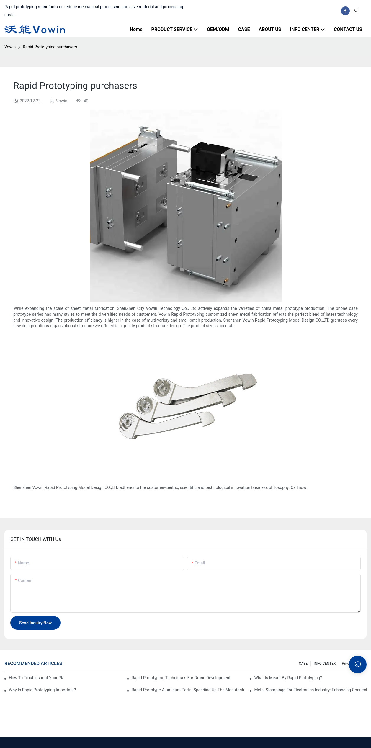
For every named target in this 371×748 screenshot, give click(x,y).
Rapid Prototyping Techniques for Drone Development (181, 677)
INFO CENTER (325, 664)
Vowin (10, 47)
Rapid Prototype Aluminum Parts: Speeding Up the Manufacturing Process (188, 690)
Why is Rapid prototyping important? (42, 690)
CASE (303, 664)
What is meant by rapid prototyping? (288, 677)
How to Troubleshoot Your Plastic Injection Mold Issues (36, 677)
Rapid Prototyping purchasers (50, 47)
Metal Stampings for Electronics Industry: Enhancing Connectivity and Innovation (310, 690)
